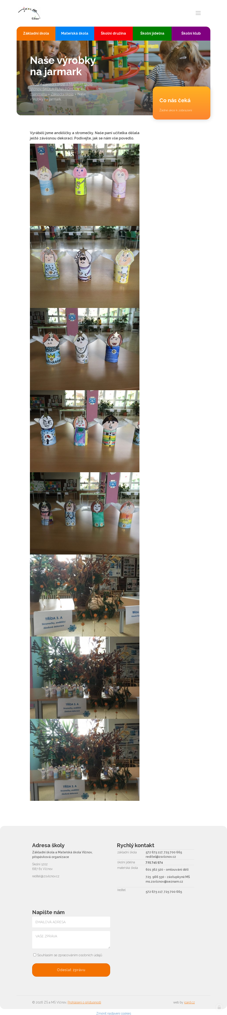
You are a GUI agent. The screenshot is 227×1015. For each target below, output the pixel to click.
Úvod (34, 84)
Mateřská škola (74, 33)
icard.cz (189, 1002)
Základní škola (62, 94)
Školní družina (113, 33)
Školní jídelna (152, 33)
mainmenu (38, 94)
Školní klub (191, 33)
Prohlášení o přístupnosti (84, 1002)
